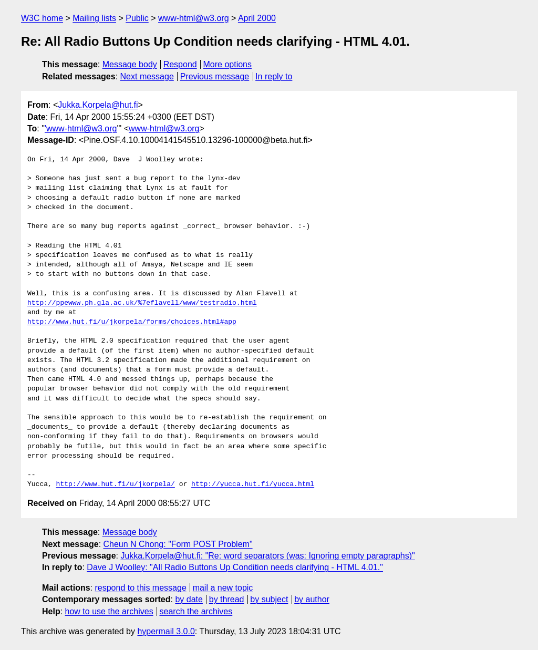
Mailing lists (94, 18)
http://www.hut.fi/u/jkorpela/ (115, 484)
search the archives (196, 611)
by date (188, 599)
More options (227, 64)
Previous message (215, 76)
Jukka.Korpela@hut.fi (98, 104)
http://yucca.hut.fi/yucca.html (252, 484)
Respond (180, 64)
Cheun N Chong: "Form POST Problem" (178, 544)
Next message (147, 76)
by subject (269, 599)
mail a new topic (223, 587)
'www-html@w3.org (81, 128)
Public (137, 18)
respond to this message (140, 587)
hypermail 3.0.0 (165, 631)
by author (311, 599)
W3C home (42, 18)
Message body (129, 64)
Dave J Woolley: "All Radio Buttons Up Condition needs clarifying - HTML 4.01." (235, 567)
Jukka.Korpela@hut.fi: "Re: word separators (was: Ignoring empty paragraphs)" (267, 555)
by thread (226, 599)
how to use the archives (109, 611)
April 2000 (257, 18)
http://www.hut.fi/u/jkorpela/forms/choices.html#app (131, 322)
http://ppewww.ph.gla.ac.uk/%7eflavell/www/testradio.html (142, 303)
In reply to (273, 76)
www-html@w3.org (193, 18)
